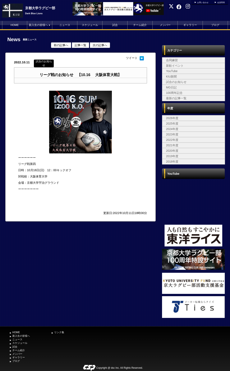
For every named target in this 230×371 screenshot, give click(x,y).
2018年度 (172, 161)
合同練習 (172, 60)
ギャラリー (190, 25)
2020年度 (172, 150)
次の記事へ (100, 45)
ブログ (215, 25)
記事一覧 (80, 45)
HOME (15, 25)
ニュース (64, 25)
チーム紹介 (140, 25)
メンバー (165, 25)
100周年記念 (174, 92)
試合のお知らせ (176, 82)
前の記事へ (61, 45)
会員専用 (221, 2)
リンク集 (59, 332)
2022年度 (172, 140)
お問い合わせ (202, 2)
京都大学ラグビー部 (40, 8)
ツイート (132, 58)
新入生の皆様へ (40, 25)
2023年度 (172, 134)
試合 (115, 25)
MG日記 (171, 87)
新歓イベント (175, 65)
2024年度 (172, 129)
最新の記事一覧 (176, 98)
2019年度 (172, 156)
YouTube (172, 71)
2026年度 (172, 118)
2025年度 (172, 123)
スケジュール (90, 25)
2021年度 (172, 145)
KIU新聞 (171, 76)
